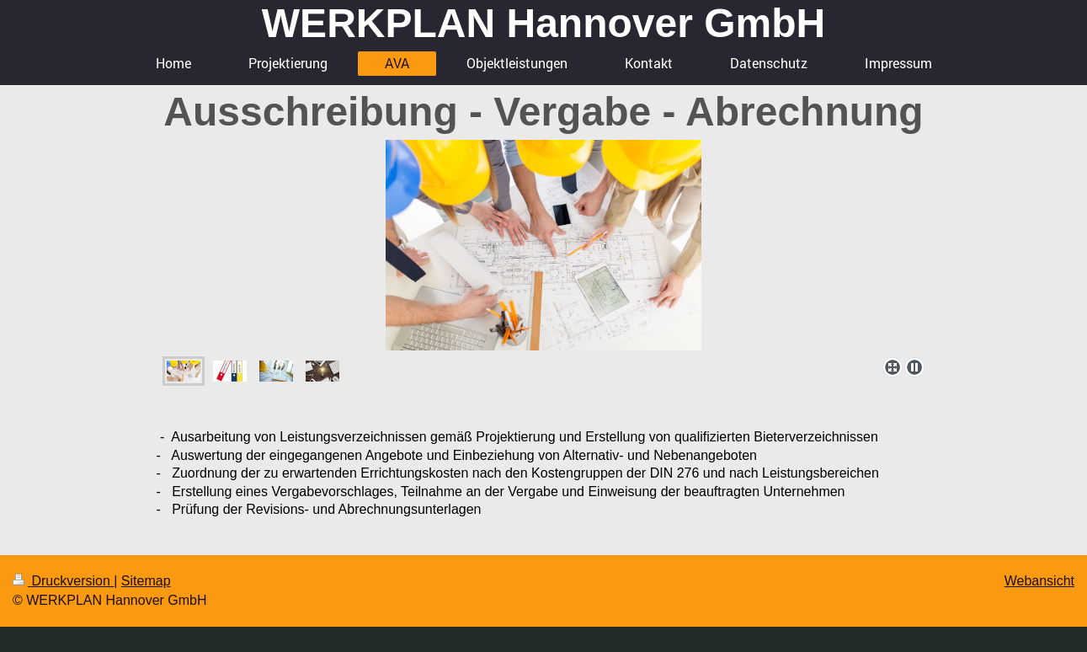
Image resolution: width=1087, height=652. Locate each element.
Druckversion (63, 581)
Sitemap (146, 581)
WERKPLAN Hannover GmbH (543, 23)
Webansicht (1039, 581)
